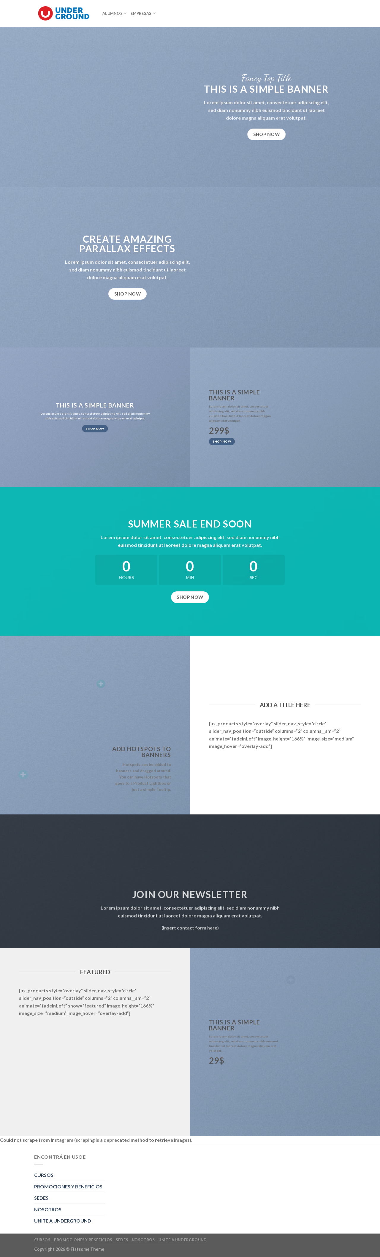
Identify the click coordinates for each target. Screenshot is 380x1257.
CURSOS (43, 1175)
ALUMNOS (114, 13)
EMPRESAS (143, 13)
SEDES (41, 1198)
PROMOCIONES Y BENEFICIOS (68, 1186)
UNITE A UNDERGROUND (62, 1220)
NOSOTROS (47, 1209)
